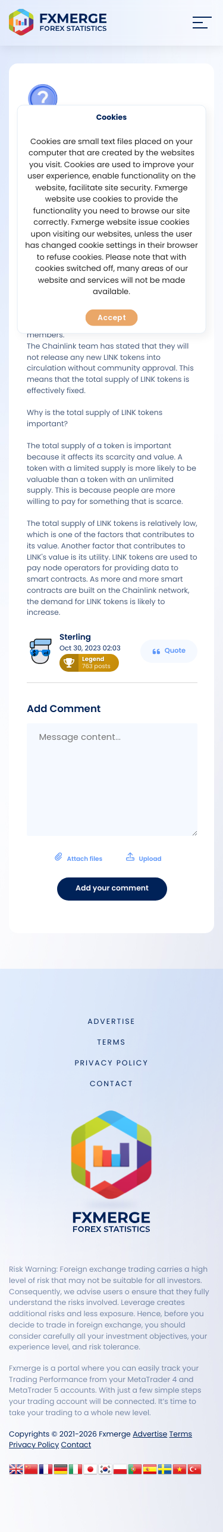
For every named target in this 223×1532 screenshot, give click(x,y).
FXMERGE (60, 22)
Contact (111, 1084)
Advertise (111, 1022)
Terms (111, 1043)
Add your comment (112, 888)
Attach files (108, 857)
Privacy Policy (111, 1063)
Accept (112, 317)
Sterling (75, 637)
